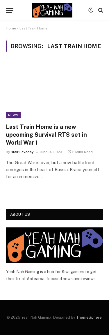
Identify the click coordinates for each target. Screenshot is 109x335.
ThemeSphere (89, 317)
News (13, 115)
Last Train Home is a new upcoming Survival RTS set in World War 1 (46, 134)
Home (11, 28)
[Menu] (9, 10)
